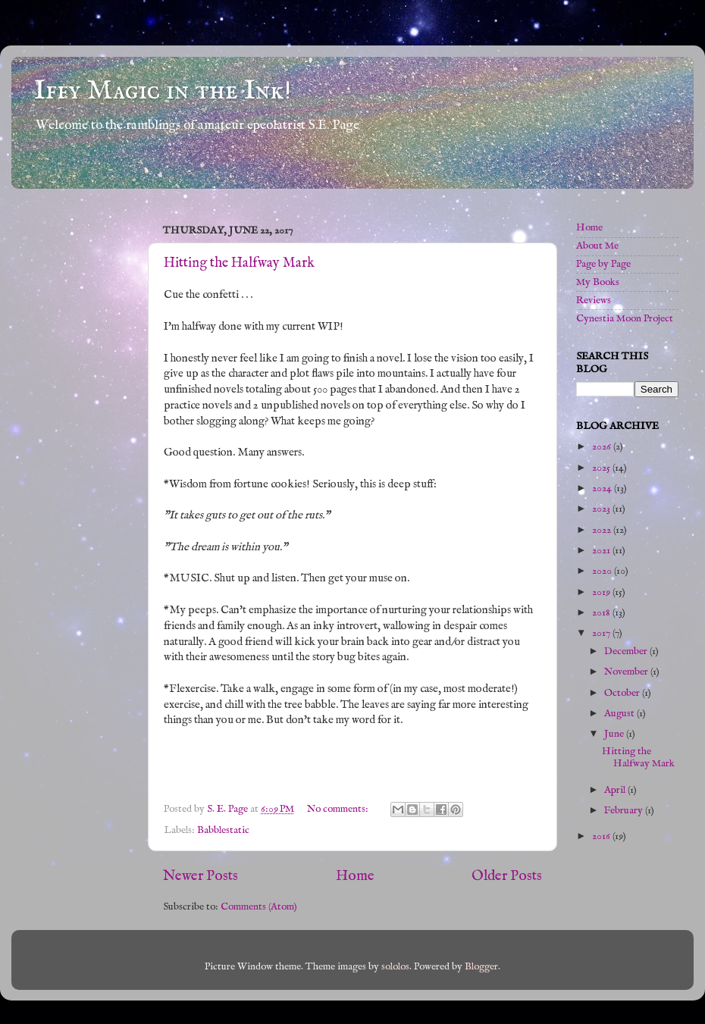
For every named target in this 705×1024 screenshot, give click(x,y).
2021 (602, 550)
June (615, 734)
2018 (602, 612)
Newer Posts (200, 876)
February (624, 810)
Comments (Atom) (259, 906)
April (616, 790)
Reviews (593, 300)
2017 (602, 633)
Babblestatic (223, 830)
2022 (602, 530)
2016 (602, 836)
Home (355, 876)
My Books (597, 282)
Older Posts (507, 876)
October (623, 693)
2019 (602, 592)
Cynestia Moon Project (624, 318)
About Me (597, 246)
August (620, 713)
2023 (602, 509)
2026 (602, 446)
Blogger (481, 966)
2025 (602, 468)
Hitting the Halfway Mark (239, 263)
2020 (603, 571)
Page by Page (603, 264)
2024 (603, 488)
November (627, 671)
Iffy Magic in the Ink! (162, 91)
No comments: (339, 809)
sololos (395, 966)
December (627, 651)
